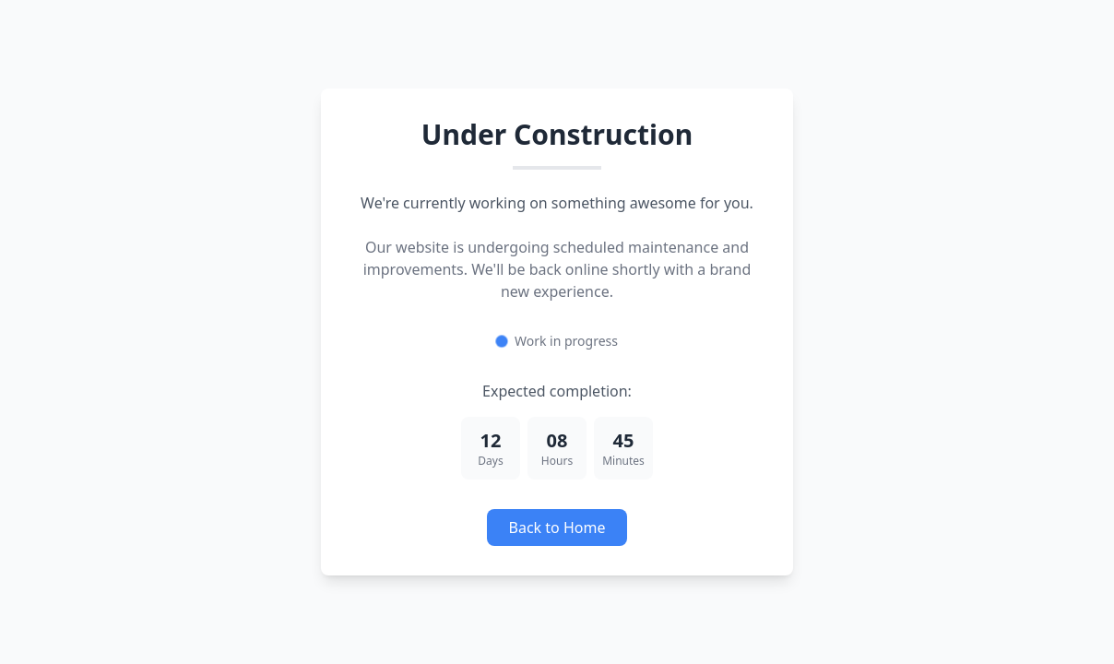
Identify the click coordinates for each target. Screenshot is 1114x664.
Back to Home (557, 527)
